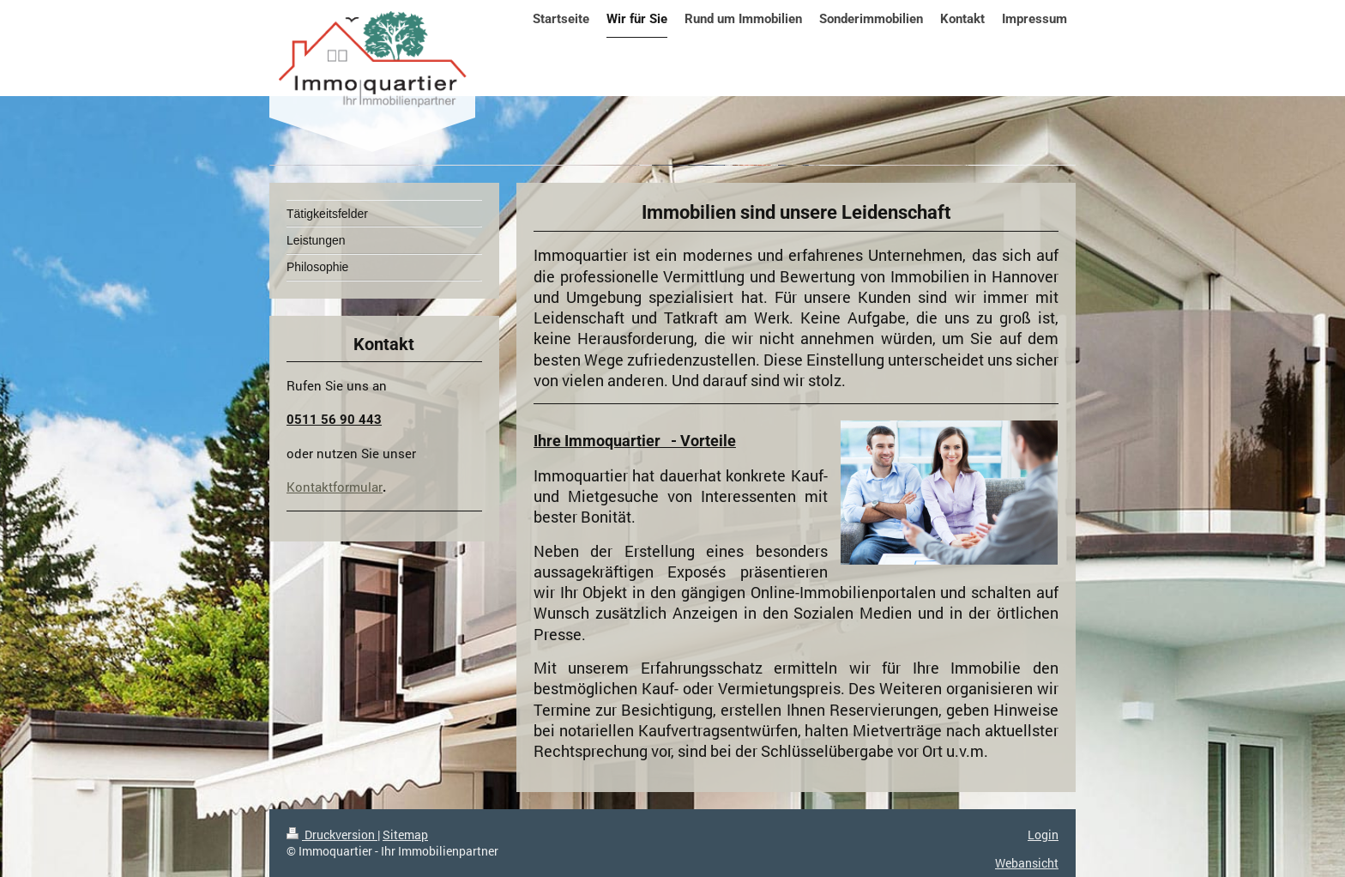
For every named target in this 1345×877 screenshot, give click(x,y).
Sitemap (405, 834)
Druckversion (331, 834)
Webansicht (1027, 863)
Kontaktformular (334, 486)
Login (1043, 834)
